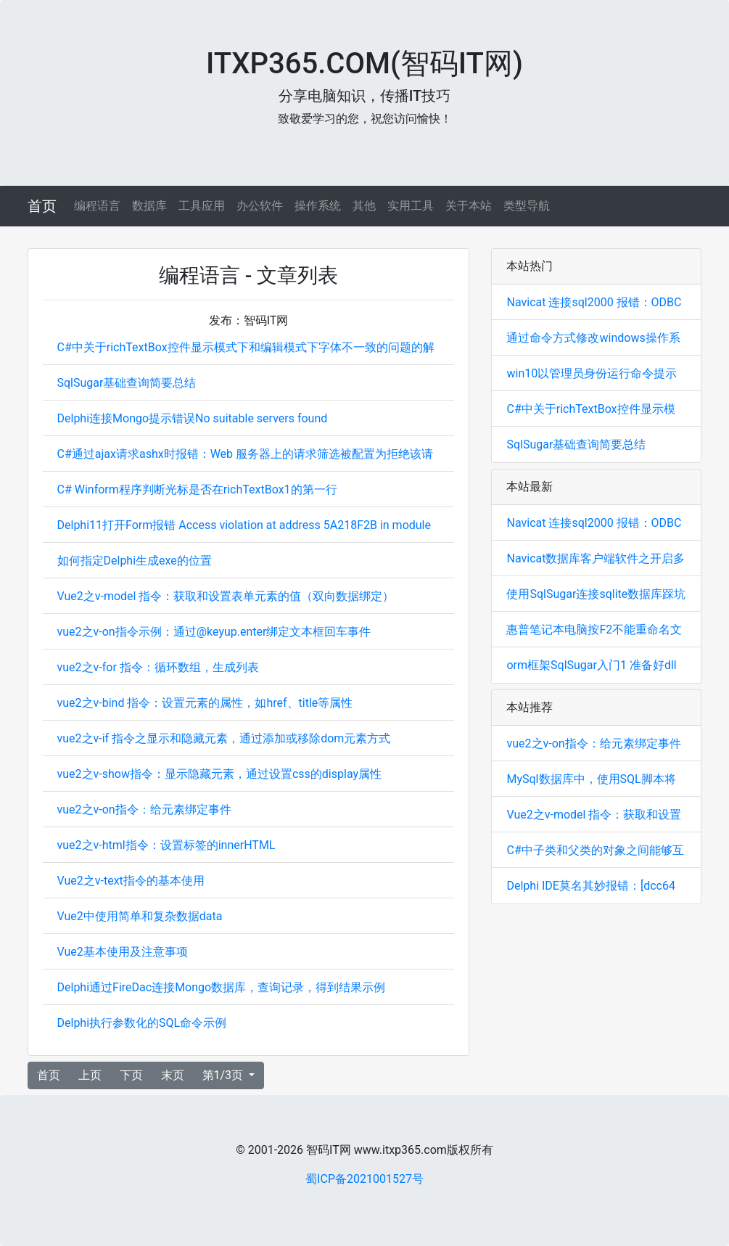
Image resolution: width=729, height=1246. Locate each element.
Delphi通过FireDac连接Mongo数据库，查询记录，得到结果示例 (221, 987)
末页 (172, 1075)
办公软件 (259, 206)
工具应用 (201, 206)
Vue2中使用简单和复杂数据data (140, 916)
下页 (131, 1075)
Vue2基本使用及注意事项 (122, 952)
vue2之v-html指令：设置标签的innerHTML (166, 845)
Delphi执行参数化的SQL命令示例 (142, 1023)
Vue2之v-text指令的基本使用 (131, 881)
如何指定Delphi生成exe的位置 (134, 560)
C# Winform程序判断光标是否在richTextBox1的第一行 (197, 489)
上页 (90, 1075)
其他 (364, 206)
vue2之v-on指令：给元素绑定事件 (144, 809)
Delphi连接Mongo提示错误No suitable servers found (192, 418)
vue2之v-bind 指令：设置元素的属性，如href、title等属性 (205, 703)
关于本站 (468, 206)
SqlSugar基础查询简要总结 (127, 383)
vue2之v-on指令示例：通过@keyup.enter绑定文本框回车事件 (214, 632)
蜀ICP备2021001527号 (364, 1179)
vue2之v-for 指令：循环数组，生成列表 (158, 667)
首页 (42, 206)
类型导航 (526, 206)
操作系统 (318, 206)
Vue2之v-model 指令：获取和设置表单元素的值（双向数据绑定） (226, 596)
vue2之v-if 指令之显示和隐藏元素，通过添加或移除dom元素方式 (224, 738)
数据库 (149, 206)
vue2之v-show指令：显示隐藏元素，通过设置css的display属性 (219, 774)
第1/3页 (224, 1075)
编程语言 (97, 206)
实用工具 (410, 206)
